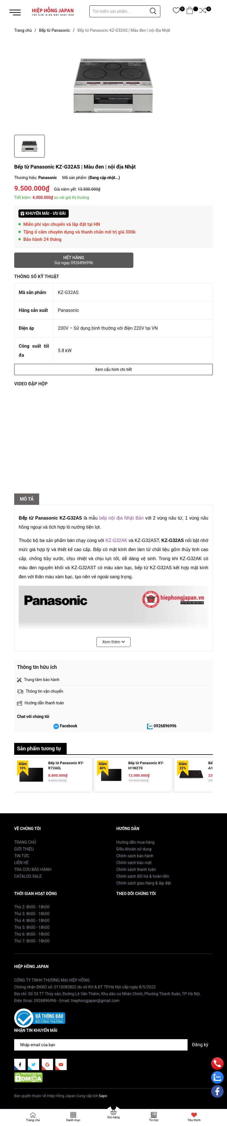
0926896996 (165, 726)
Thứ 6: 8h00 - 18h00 (31, 934)
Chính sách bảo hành (134, 856)
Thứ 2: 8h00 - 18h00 (31, 907)
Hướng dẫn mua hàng (135, 842)
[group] (113, 85)
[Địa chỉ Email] (113, 1045)
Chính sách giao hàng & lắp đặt (143, 883)
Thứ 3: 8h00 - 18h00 (31, 913)
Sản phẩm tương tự (39, 748)
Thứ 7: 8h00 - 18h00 (31, 941)
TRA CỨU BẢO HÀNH (32, 869)
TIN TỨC (21, 856)
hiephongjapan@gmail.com (95, 1000)
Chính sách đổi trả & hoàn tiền (142, 876)
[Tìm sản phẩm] (125, 11)
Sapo (103, 1096)
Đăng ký (200, 1044)
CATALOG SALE (28, 876)
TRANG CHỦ (25, 842)
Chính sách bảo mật (134, 862)
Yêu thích (194, 1120)
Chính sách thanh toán (136, 869)
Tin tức (154, 1120)
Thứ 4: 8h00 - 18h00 (31, 920)
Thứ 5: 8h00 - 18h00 (31, 927)
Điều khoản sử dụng (134, 849)
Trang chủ (33, 1120)
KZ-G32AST (147, 540)
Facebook (68, 726)
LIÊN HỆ (21, 862)
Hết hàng (73, 260)
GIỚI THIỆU (24, 849)
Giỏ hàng (113, 1117)
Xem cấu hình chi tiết (113, 369)
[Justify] (153, 11)
